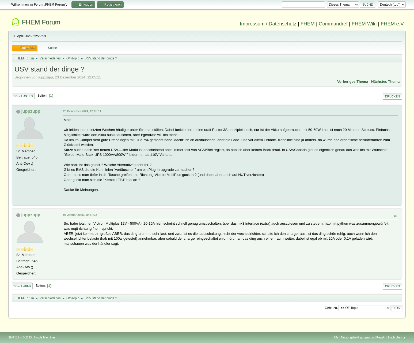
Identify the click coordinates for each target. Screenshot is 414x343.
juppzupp (30, 111)
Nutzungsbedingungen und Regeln (363, 337)
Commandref (333, 24)
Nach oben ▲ (397, 337)
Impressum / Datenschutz (268, 24)
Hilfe (336, 337)
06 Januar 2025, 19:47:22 (80, 214)
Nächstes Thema (385, 82)
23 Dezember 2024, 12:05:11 (82, 111)
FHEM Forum (41, 22)
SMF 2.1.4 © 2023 (20, 337)
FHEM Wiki (364, 24)
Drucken (392, 96)
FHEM (308, 24)
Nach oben (22, 285)
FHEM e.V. (393, 24)
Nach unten (23, 95)
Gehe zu (331, 308)
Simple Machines (44, 337)
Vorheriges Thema (352, 82)
